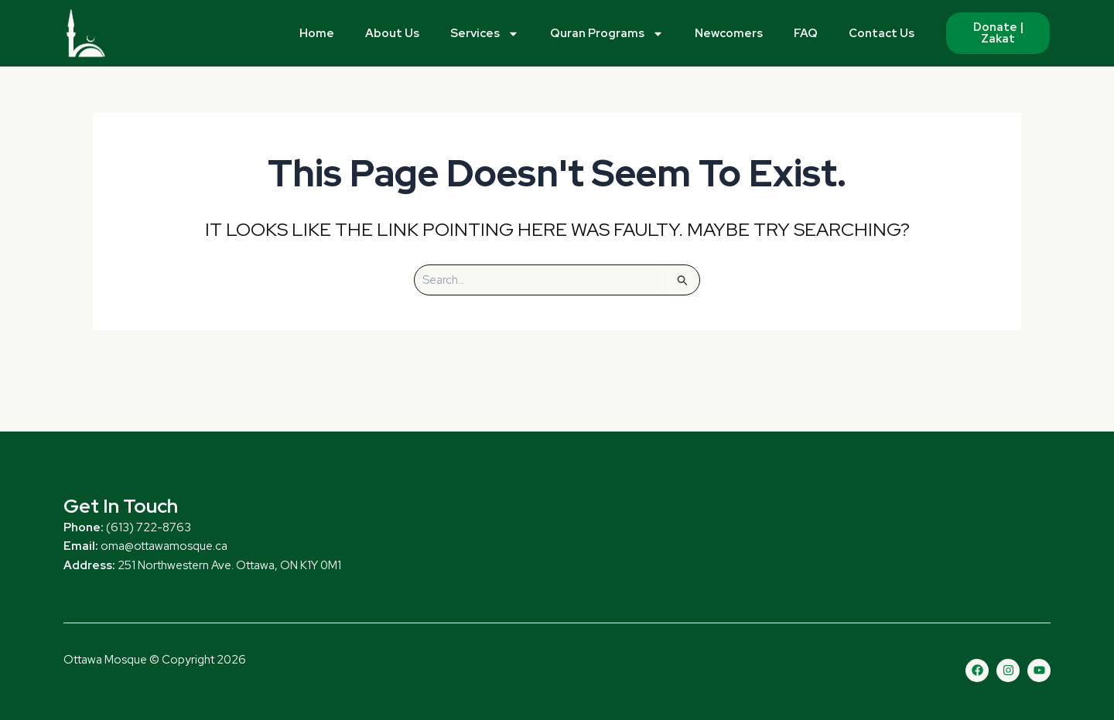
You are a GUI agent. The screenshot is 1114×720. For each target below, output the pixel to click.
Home (316, 33)
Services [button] (484, 33)
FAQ (806, 33)
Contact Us (881, 33)
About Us (392, 33)
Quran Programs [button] (607, 33)
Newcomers (729, 33)
